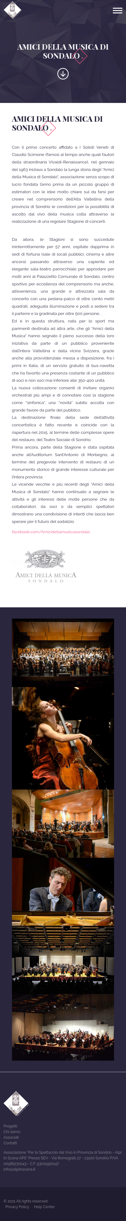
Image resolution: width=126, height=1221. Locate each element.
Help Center (44, 1207)
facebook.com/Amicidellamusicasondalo (51, 531)
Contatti (10, 1143)
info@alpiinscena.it (19, 1169)
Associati (11, 1137)
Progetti (10, 1126)
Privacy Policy (17, 1207)
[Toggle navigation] (117, 10)
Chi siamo (12, 1132)
